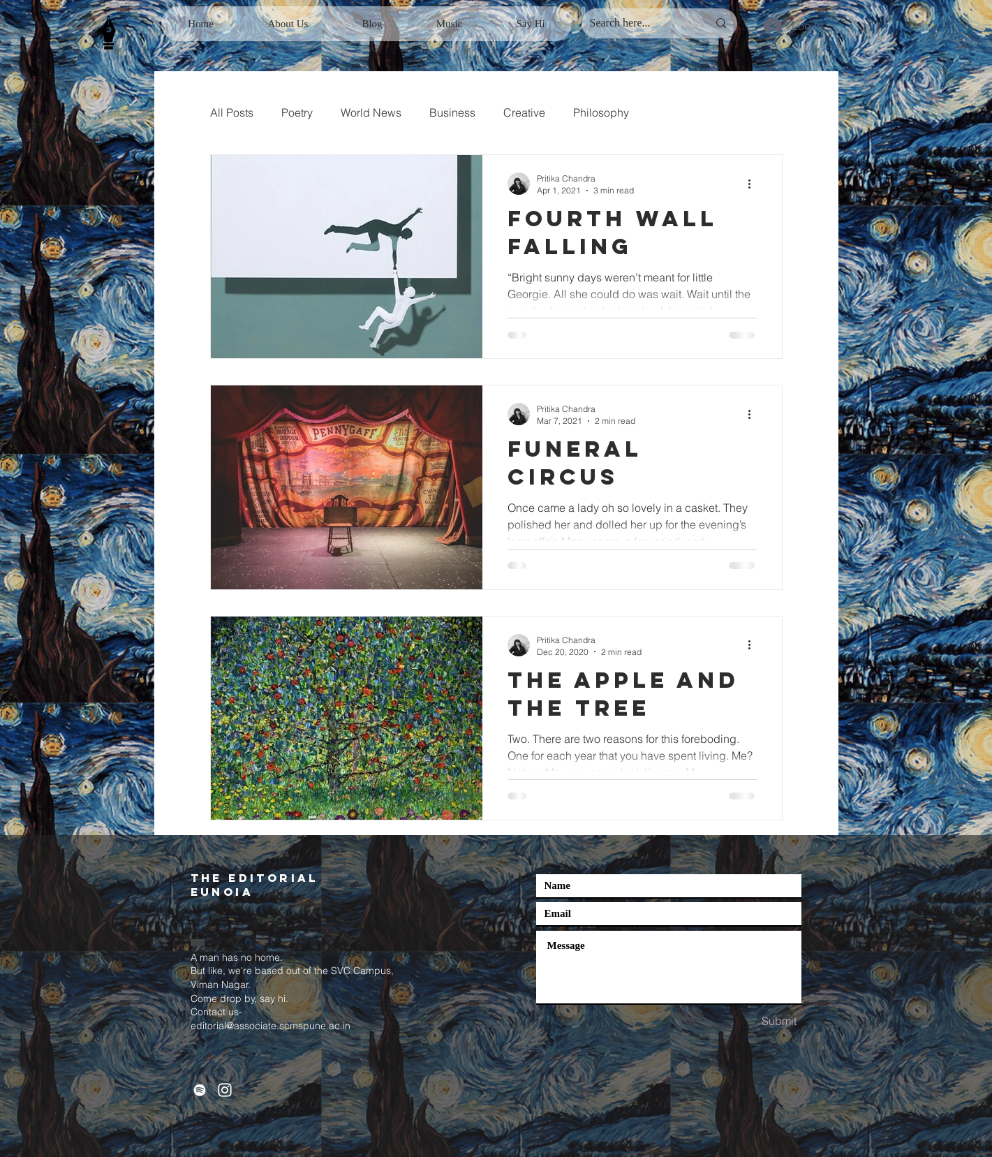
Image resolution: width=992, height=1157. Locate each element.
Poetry (297, 112)
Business (452, 112)
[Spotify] (200, 1090)
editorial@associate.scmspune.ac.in (270, 1025)
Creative (524, 112)
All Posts (231, 112)
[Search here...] (639, 23)
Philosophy (601, 112)
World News (371, 112)
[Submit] (779, 1021)
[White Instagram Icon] (225, 1090)
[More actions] (754, 183)
